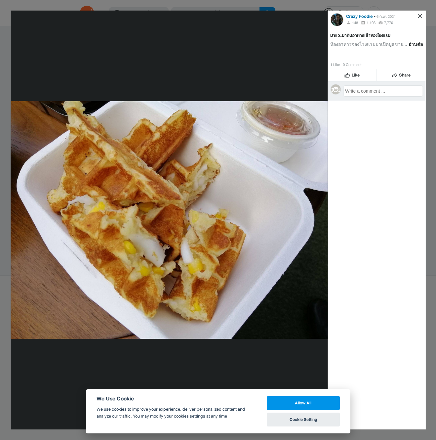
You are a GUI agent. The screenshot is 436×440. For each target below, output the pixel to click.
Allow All (303, 403)
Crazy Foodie (359, 16)
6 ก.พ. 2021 (386, 16)
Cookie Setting (303, 419)
